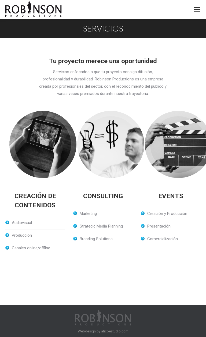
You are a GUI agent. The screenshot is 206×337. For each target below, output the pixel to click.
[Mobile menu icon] (197, 9)
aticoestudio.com (114, 331)
